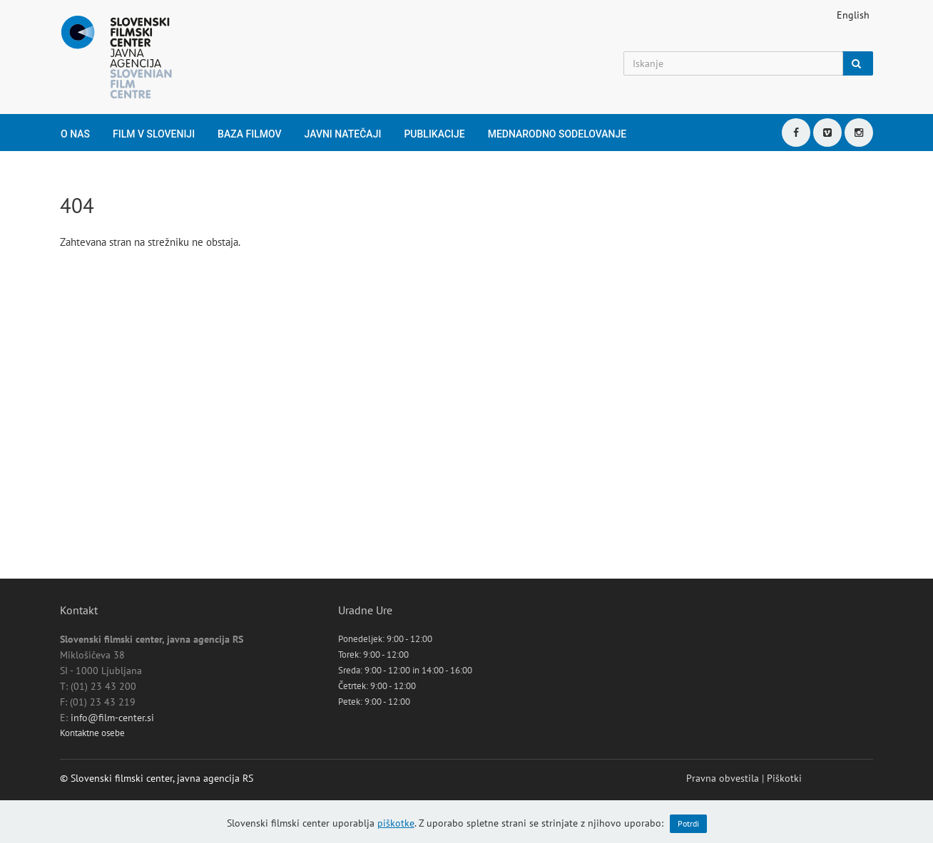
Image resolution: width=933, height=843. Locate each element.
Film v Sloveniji (154, 134)
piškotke (395, 823)
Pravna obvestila (722, 778)
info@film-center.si (112, 717)
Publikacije (434, 134)
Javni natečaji (343, 134)
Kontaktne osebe (92, 733)
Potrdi (688, 823)
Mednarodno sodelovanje (557, 134)
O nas (75, 134)
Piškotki (784, 778)
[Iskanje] (733, 63)
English (853, 15)
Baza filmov (249, 134)
